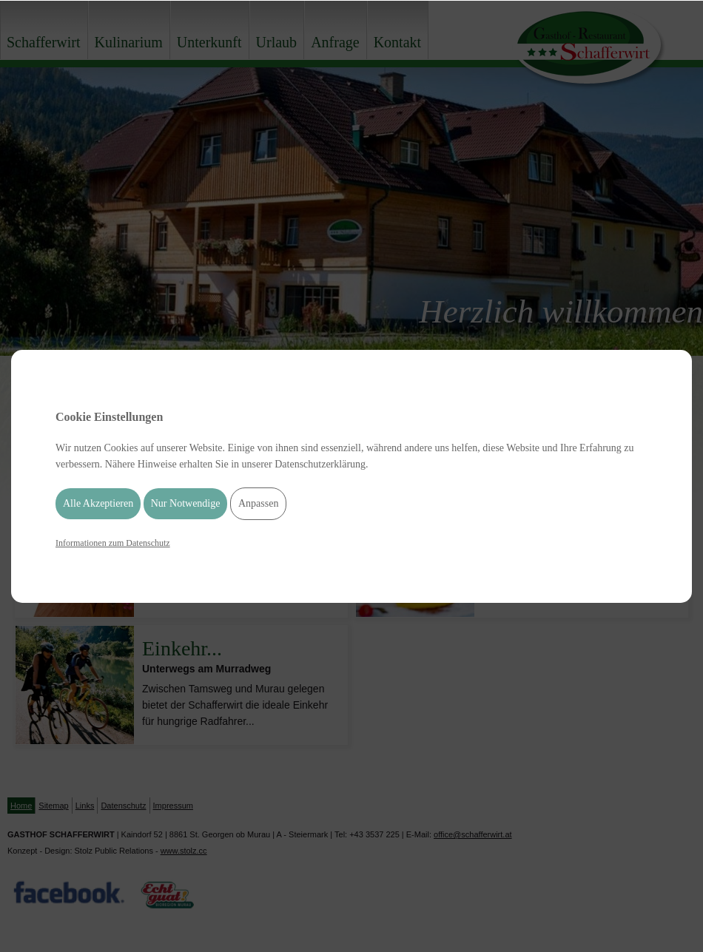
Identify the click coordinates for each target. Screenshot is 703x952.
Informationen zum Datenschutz (113, 543)
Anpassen (258, 503)
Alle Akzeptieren (98, 503)
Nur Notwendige (186, 503)
